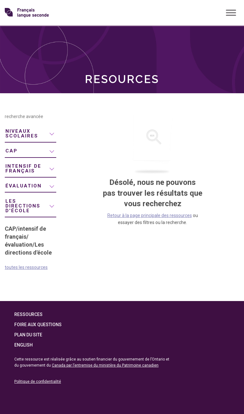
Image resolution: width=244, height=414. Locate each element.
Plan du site (28, 334)
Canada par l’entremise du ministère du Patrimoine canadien (105, 365)
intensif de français (23, 168)
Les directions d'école (22, 206)
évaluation (23, 186)
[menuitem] (30, 134)
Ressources (28, 314)
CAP (11, 151)
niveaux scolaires (21, 133)
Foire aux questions (38, 324)
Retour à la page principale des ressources (149, 215)
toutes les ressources (26, 267)
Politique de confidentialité (37, 381)
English (23, 344)
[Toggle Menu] (231, 13)
